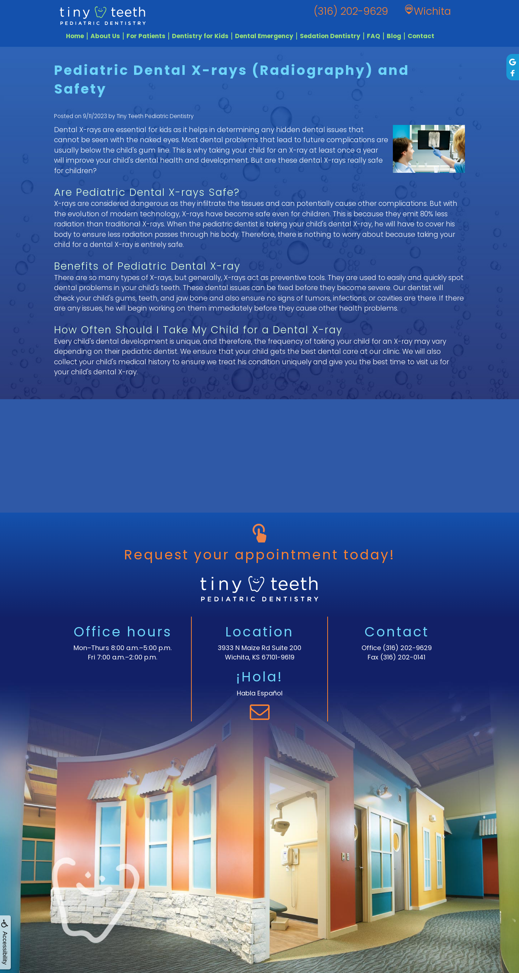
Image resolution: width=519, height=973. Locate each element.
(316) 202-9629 (407, 647)
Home (75, 36)
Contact (421, 36)
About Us (105, 36)
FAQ (373, 36)
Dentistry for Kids (200, 36)
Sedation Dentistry (330, 36)
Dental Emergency (264, 36)
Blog (394, 36)
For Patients (146, 36)
